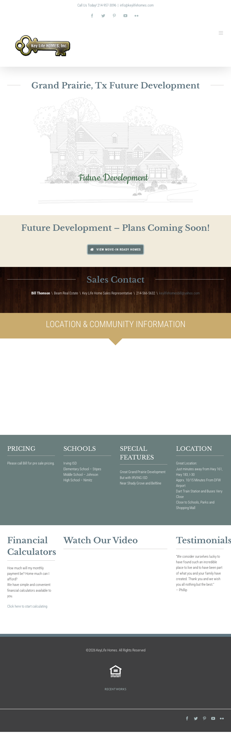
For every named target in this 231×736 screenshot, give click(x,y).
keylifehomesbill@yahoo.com (179, 293)
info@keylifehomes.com (137, 5)
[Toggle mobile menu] (221, 32)
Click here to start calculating (27, 606)
